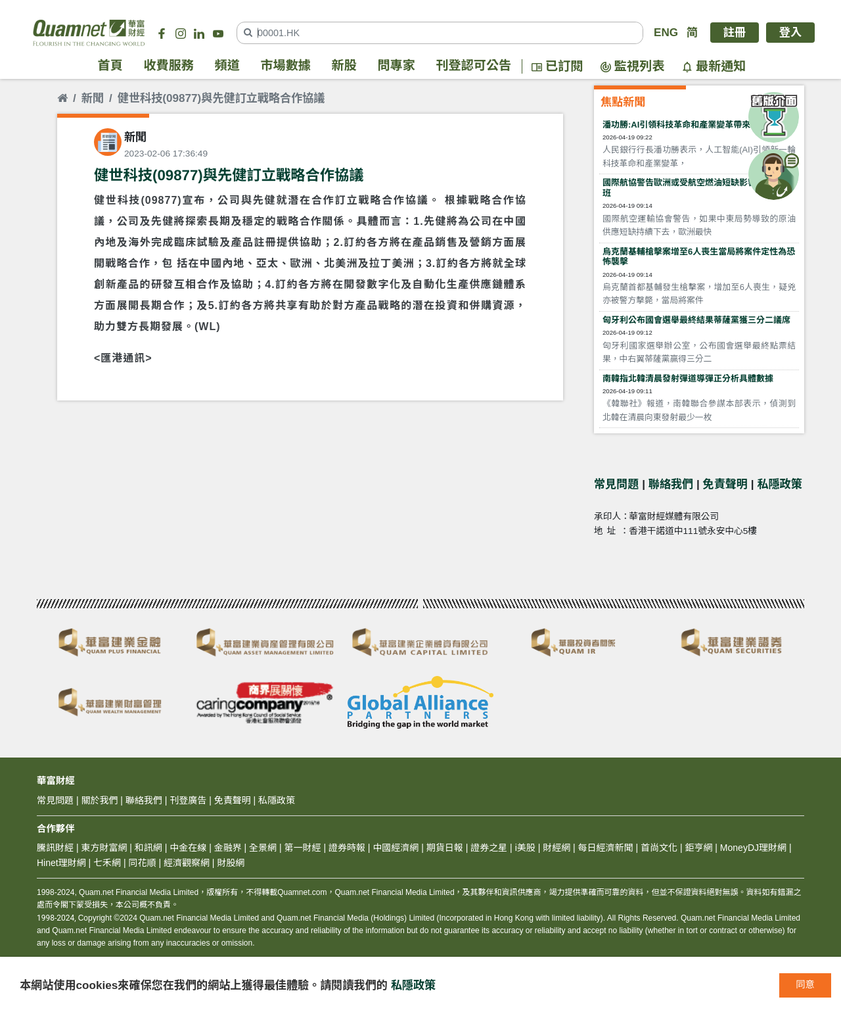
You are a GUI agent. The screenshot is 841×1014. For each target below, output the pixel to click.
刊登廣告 (188, 800)
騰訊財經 (55, 847)
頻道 (227, 66)
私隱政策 (779, 484)
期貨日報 (444, 847)
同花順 (142, 862)
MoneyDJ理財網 (753, 847)
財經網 (556, 847)
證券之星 (487, 847)
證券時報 (347, 847)
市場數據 (286, 66)
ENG (666, 32)
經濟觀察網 (187, 862)
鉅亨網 (698, 847)
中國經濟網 (396, 847)
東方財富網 (104, 847)
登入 (790, 32)
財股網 (230, 862)
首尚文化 (659, 847)
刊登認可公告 (474, 66)
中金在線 (188, 847)
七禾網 (107, 862)
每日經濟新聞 (605, 847)
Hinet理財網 (61, 862)
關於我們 (99, 800)
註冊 (734, 32)
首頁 (110, 66)
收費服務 (169, 66)
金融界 (228, 847)
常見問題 (616, 484)
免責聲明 (725, 484)
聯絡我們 (670, 484)
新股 (344, 66)
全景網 (263, 847)
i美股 (523, 847)
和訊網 (148, 847)
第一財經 (302, 847)
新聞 (92, 98)
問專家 (396, 66)
